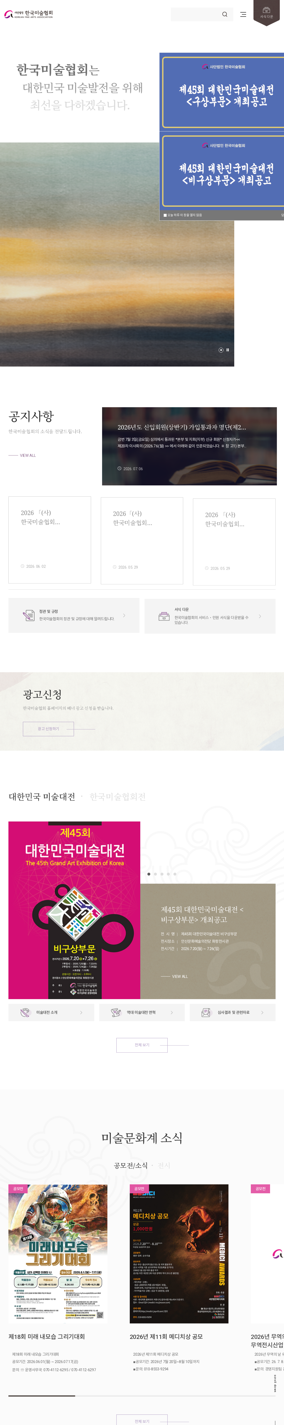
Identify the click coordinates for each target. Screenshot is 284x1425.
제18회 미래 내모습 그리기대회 (32, 1327)
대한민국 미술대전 (41, 819)
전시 (163, 1188)
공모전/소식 (131, 1188)
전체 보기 (142, 1068)
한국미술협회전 (117, 819)
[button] (221, 350)
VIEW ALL (28, 455)
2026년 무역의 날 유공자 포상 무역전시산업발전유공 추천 (231, 1327)
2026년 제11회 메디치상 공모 (133, 1327)
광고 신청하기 (48, 729)
